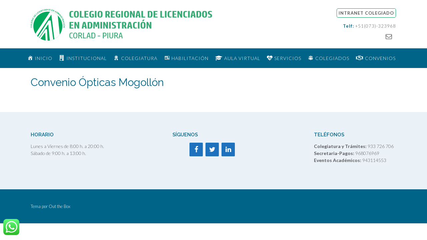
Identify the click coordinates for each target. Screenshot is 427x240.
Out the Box (59, 206)
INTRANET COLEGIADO (366, 13)
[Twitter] (212, 149)
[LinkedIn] (228, 149)
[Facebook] (196, 149)
